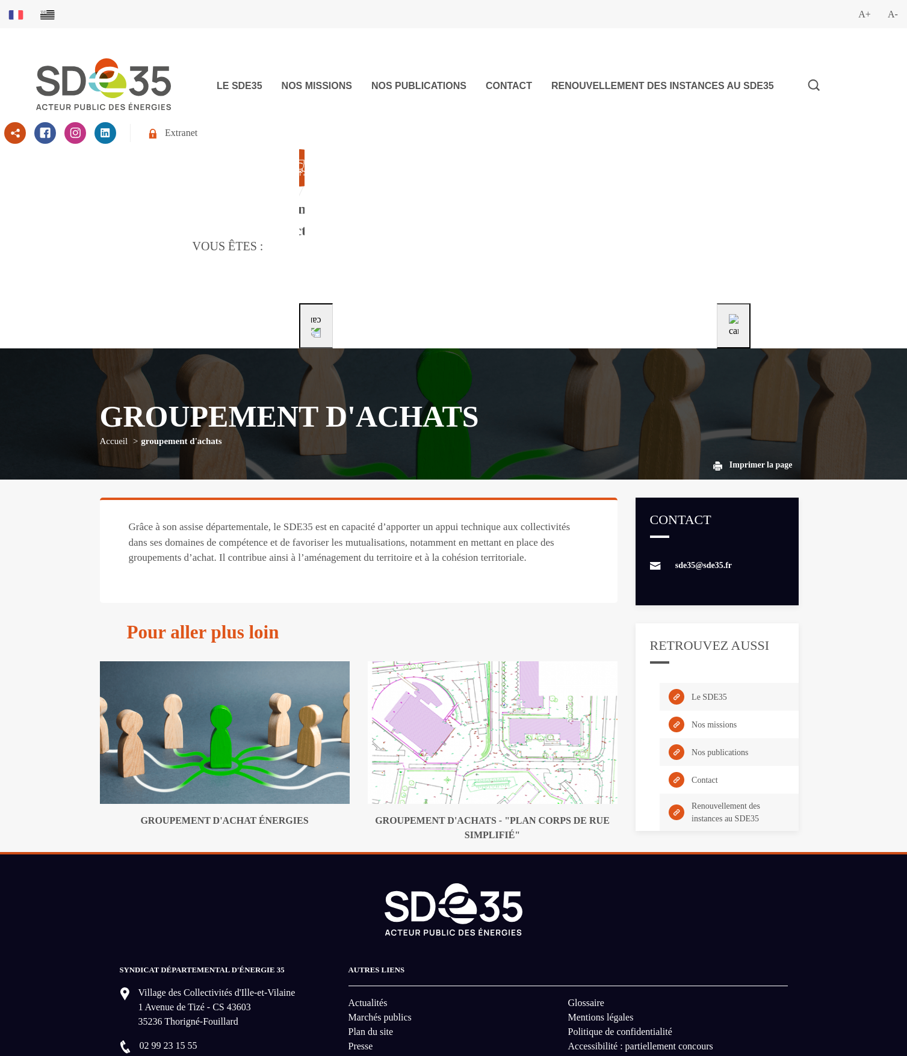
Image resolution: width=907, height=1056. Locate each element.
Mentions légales (601, 915)
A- (893, 14)
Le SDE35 (239, 86)
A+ (864, 14)
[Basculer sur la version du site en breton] (47, 14)
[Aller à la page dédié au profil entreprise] (675, 195)
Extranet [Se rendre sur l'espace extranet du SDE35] (173, 133)
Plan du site (371, 929)
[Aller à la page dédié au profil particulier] (526, 195)
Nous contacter (178, 981)
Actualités (368, 900)
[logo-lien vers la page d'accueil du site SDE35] (103, 83)
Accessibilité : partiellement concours (640, 944)
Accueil (114, 339)
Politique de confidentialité (620, 929)
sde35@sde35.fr (703, 463)
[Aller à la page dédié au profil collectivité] (376, 195)
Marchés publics (380, 915)
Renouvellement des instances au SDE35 (662, 86)
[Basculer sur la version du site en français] (15, 14)
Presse (360, 944)
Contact (509, 86)
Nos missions (317, 86)
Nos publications (418, 86)
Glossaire (586, 900)
